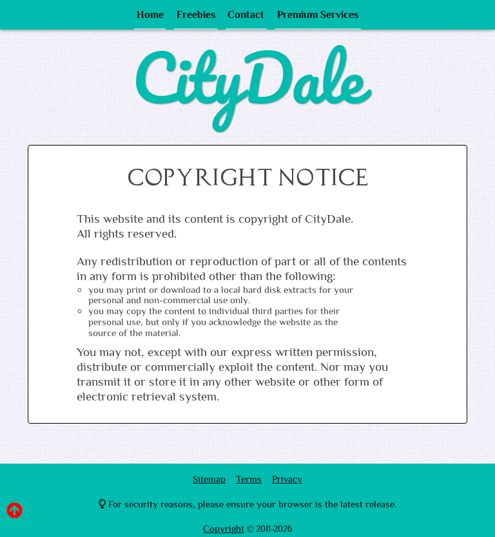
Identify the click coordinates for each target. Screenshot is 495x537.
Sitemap (209, 478)
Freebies (196, 18)
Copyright (223, 528)
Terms (249, 478)
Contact (245, 18)
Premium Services (317, 18)
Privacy (287, 478)
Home (151, 18)
